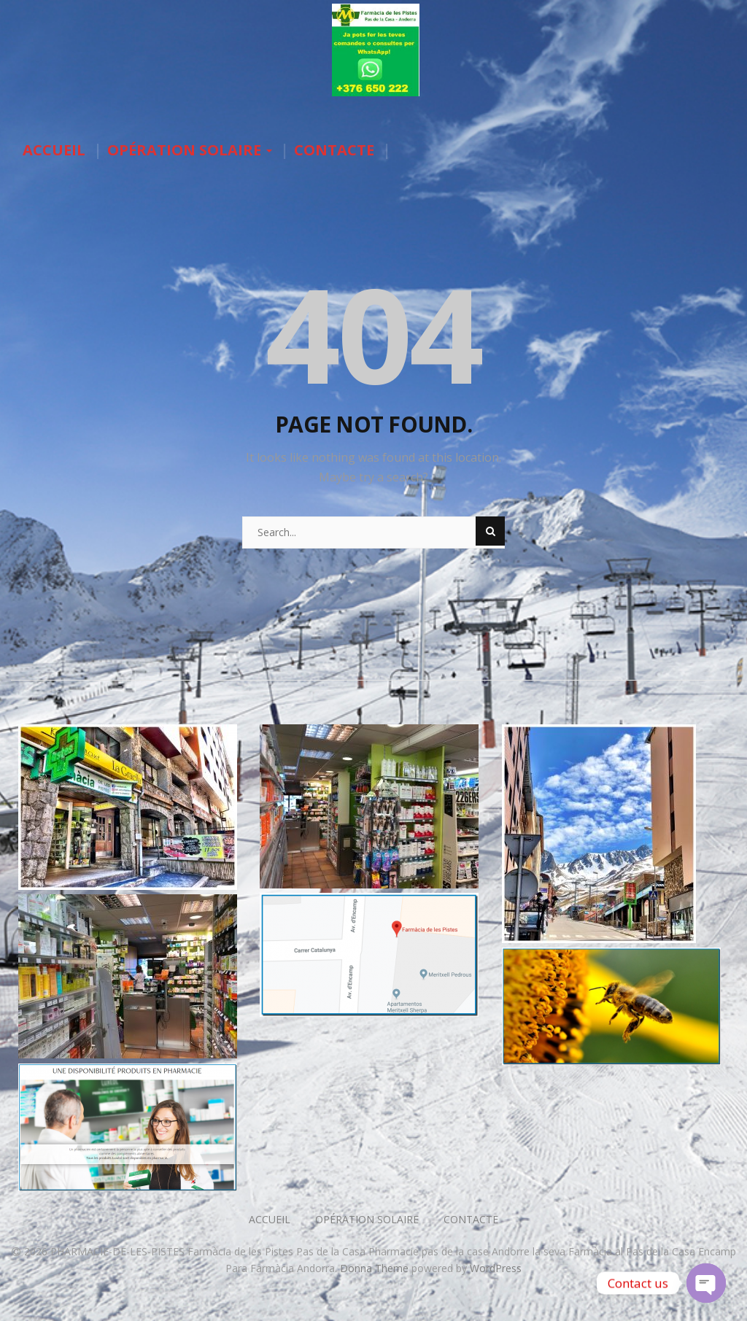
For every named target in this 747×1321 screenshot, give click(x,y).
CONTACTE (334, 150)
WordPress (496, 1268)
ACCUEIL (54, 150)
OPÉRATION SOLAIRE (189, 150)
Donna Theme (375, 1268)
